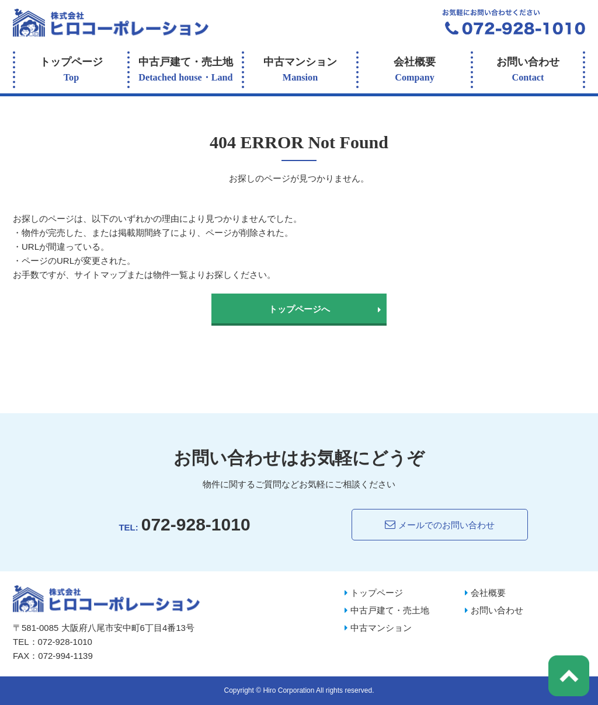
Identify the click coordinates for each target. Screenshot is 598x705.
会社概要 (415, 71)
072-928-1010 (196, 524)
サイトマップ (100, 275)
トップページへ (299, 309)
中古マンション (300, 71)
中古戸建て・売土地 (186, 71)
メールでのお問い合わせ (440, 524)
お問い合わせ (528, 71)
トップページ (71, 71)
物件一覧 (170, 275)
